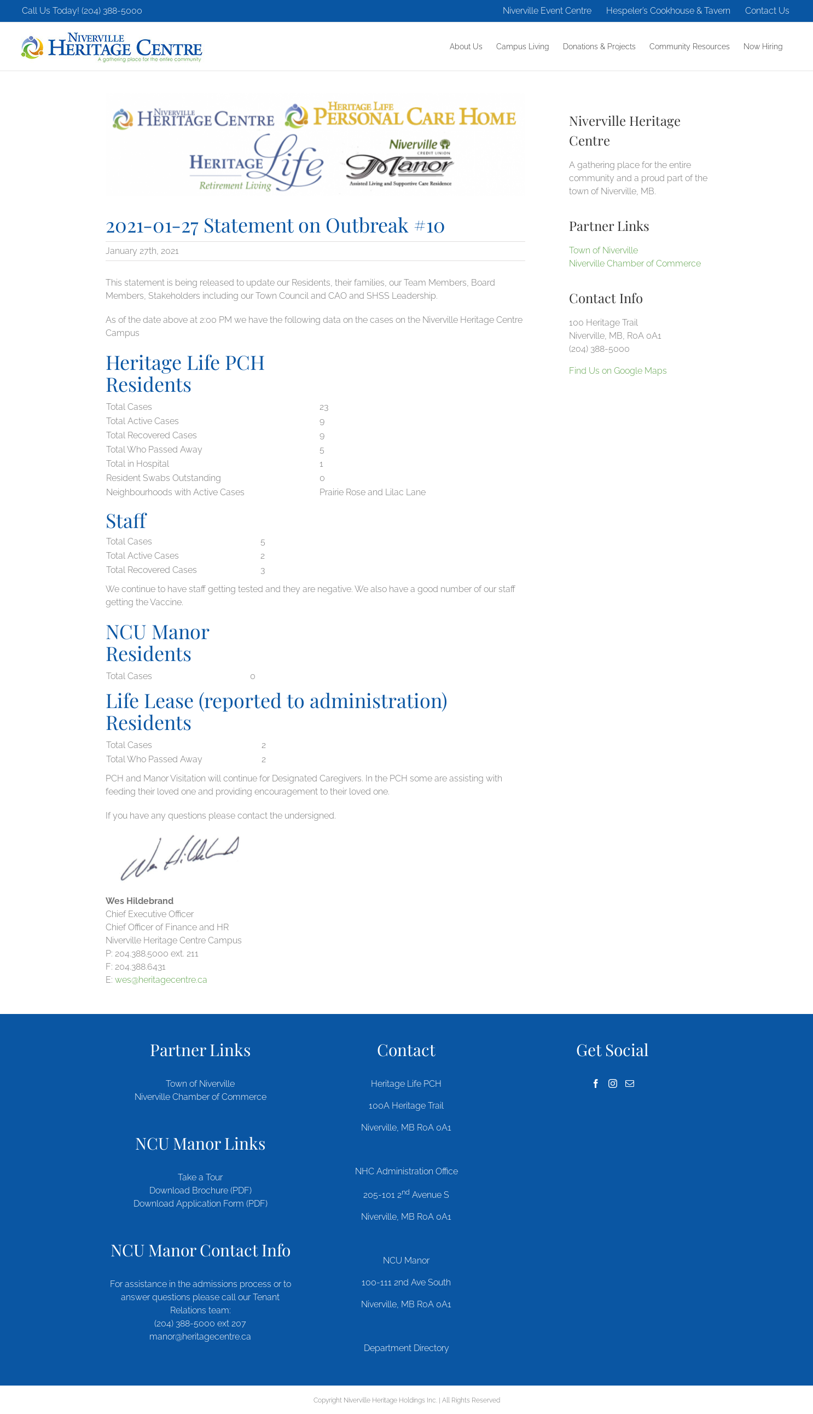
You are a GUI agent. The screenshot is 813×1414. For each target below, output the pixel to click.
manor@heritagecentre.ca (200, 1336)
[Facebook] (595, 1083)
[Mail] (629, 1083)
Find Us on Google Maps (618, 371)
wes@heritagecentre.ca (161, 980)
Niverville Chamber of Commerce (635, 263)
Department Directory (406, 1348)
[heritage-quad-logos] (315, 144)
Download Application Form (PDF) (200, 1203)
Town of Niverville (603, 250)
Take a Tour (200, 1177)
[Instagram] (612, 1083)
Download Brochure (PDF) (200, 1190)
